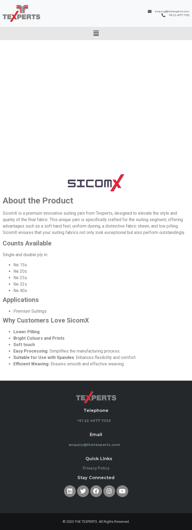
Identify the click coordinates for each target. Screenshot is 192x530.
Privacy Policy (96, 468)
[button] (96, 33)
